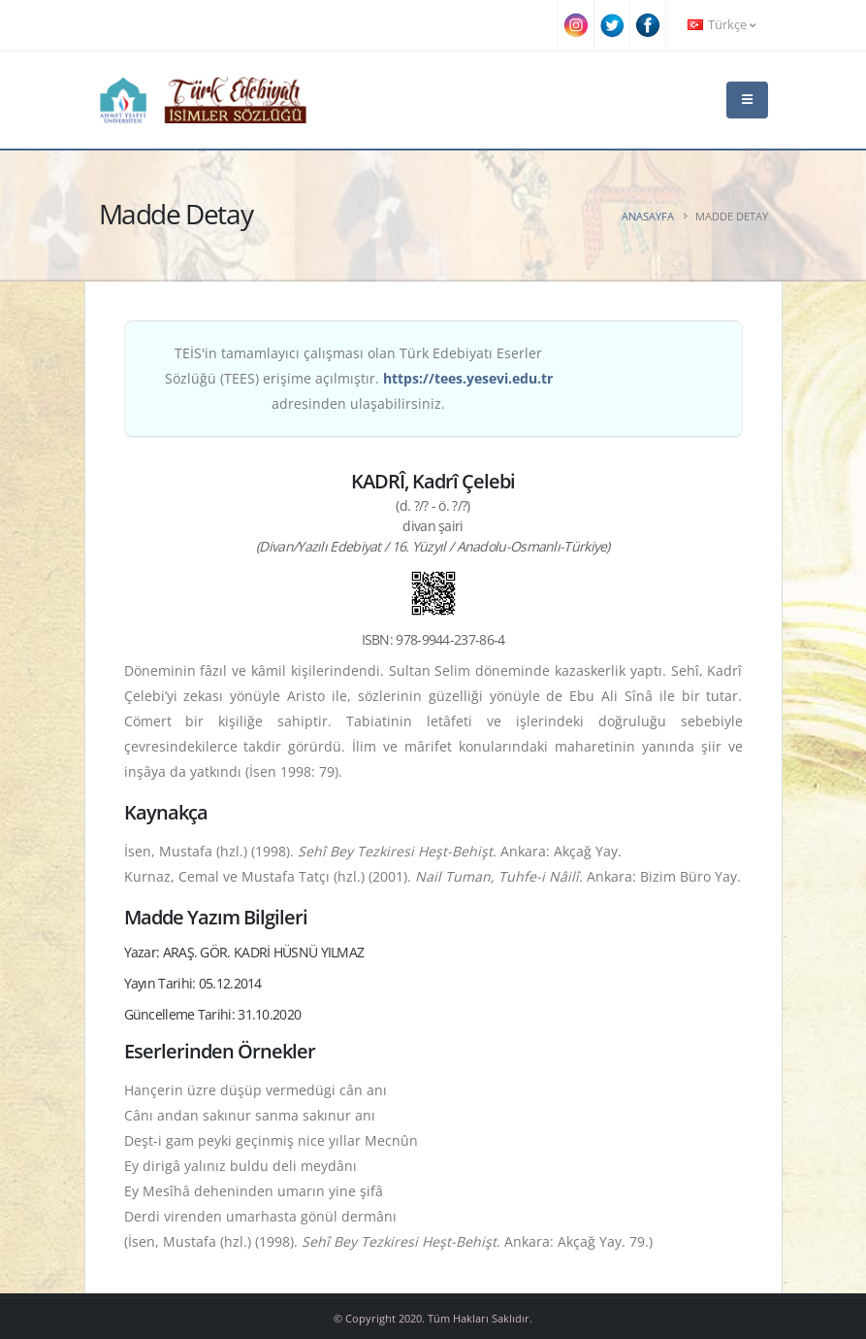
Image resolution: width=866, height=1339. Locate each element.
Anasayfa (648, 216)
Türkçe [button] (721, 25)
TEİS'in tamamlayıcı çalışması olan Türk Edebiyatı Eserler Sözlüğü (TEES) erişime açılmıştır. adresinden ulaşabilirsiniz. (359, 378)
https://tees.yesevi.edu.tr (468, 378)
